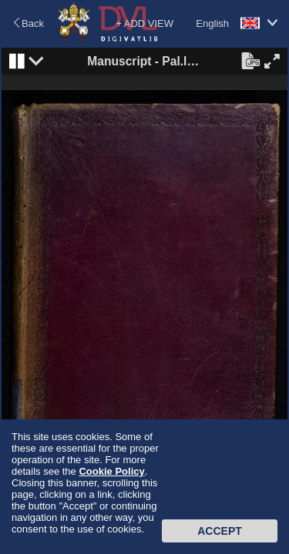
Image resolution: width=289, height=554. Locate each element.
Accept (219, 531)
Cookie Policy (111, 471)
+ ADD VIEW (144, 23)
